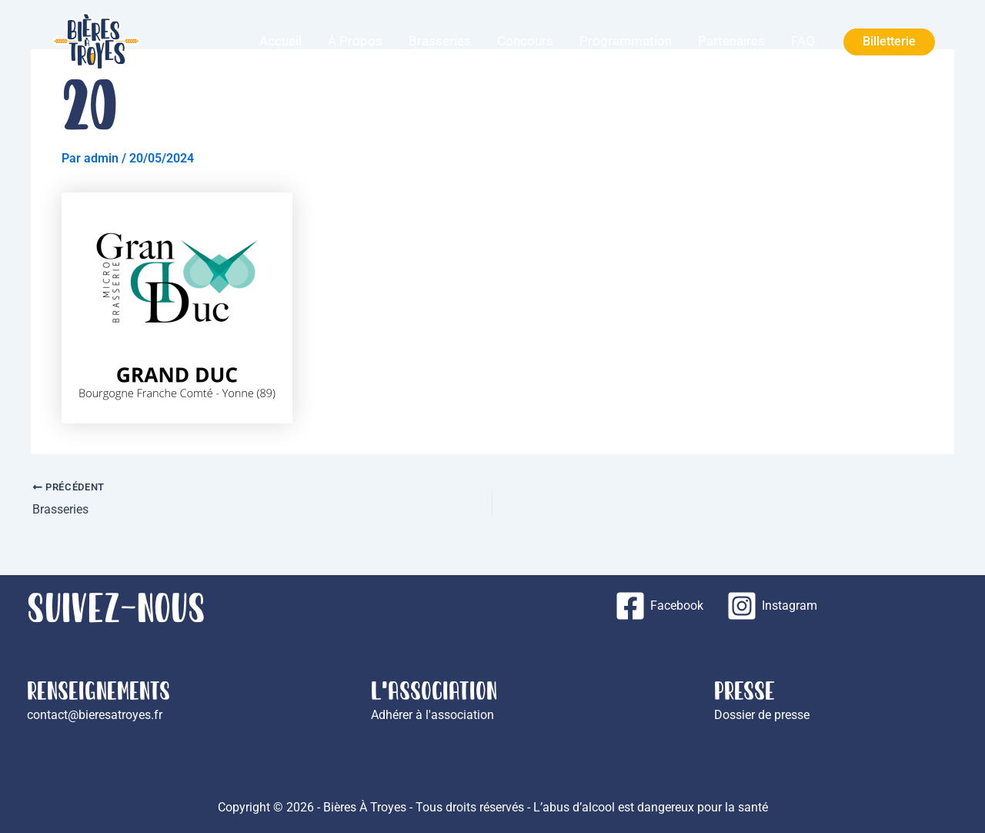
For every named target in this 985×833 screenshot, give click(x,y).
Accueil (370, 41)
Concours (574, 41)
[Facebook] (659, 605)
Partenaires (752, 41)
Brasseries (502, 41)
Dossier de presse (762, 715)
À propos (431, 41)
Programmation (660, 41)
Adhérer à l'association (432, 715)
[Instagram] (771, 605)
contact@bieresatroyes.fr (94, 715)
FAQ (810, 41)
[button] (889, 41)
